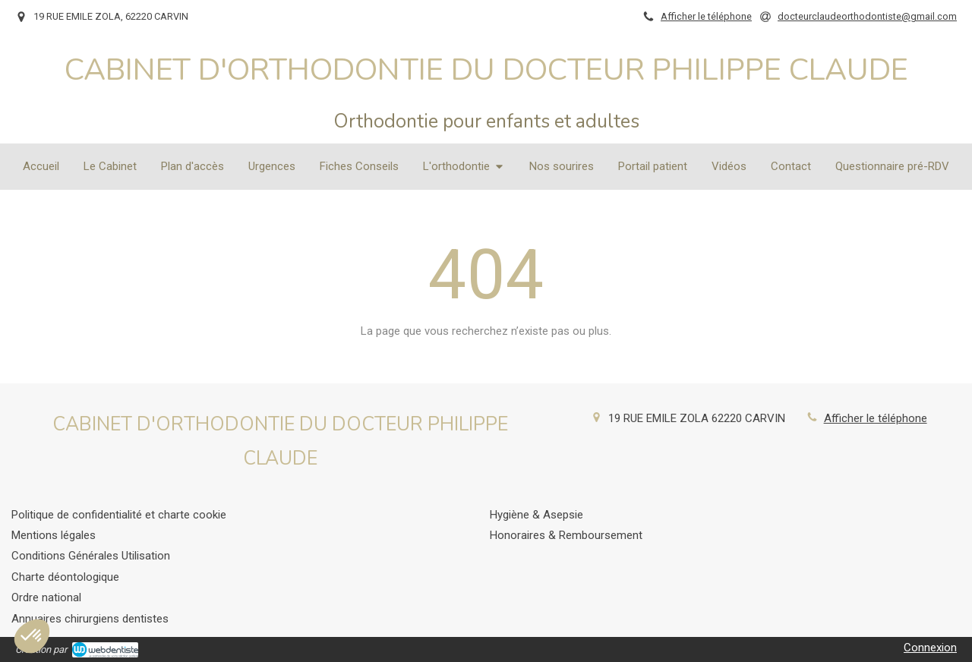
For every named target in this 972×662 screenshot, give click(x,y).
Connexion (930, 647)
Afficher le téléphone (706, 16)
